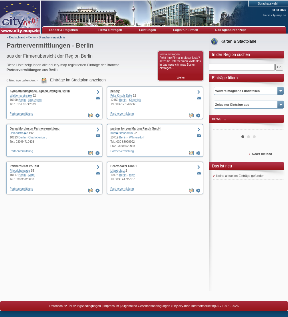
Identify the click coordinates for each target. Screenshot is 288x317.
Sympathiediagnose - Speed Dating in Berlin (40, 91)
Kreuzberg (34, 99)
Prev (220, 127)
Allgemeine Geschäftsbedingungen (146, 306)
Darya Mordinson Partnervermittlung (34, 128)
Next (276, 127)
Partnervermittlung (21, 113)
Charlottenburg (37, 137)
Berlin (32, 37)
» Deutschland (16, 37)
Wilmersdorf (136, 137)
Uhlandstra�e (19, 133)
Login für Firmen (185, 30)
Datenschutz (58, 306)
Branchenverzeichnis (52, 37)
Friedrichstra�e (20, 170)
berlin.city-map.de (274, 15)
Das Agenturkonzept (230, 30)
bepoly (115, 91)
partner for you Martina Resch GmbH (135, 128)
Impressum (111, 306)
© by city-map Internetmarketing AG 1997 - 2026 (205, 306)
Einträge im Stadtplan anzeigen (78, 80)
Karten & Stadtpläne (238, 41)
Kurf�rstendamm (121, 133)
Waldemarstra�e (21, 95)
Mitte (31, 175)
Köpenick (135, 99)
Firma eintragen (110, 30)
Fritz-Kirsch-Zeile (121, 95)
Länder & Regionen (63, 30)
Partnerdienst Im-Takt (24, 166)
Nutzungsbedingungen (85, 306)
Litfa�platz (117, 170)
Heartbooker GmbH (123, 166)
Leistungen (147, 30)
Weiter (181, 77)
